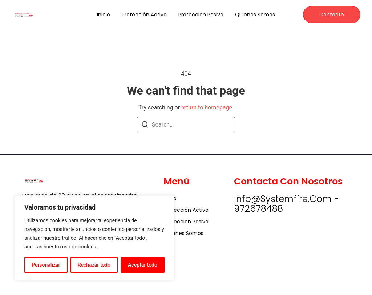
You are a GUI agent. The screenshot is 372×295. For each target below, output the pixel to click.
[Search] (145, 125)
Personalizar (46, 265)
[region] (94, 237)
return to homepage (206, 107)
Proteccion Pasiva (200, 14)
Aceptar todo (142, 265)
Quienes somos (255, 14)
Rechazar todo (94, 265)
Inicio (103, 14)
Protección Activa (144, 14)
